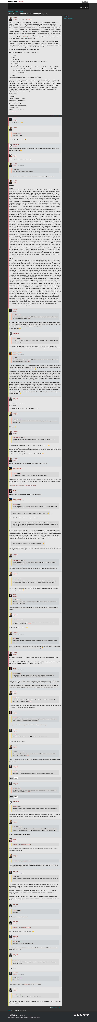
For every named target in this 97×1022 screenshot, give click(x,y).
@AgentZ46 (27, 984)
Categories (84, 7)
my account (85, 1)
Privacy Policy (37, 1017)
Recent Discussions (68, 18)
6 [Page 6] (55, 115)
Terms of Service (30, 1017)
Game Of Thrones (29, 19)
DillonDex (15, 118)
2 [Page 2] (51, 115)
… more (28, 318)
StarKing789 (16, 144)
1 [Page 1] (50, 115)
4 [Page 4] (53, 115)
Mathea (14, 490)
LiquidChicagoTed (17, 352)
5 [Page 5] (54, 115)
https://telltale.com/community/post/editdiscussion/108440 (22, 485)
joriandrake (15, 729)
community (21, 1)
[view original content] (26, 844)
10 (59, 115)
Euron (14, 155)
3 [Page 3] (52, 115)
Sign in (10, 1010)
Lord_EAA (15, 398)
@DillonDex (26, 36)
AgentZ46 (15, 17)
